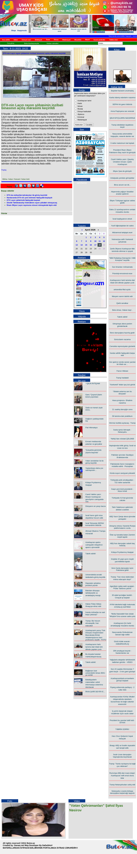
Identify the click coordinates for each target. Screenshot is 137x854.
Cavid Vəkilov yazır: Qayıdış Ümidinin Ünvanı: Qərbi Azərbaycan (122, 161)
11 (100, 241)
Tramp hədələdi (122, 378)
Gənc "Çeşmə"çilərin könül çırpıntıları (93, 396)
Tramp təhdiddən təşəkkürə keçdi (122, 126)
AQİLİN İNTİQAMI (92, 383)
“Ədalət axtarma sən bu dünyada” (122, 392)
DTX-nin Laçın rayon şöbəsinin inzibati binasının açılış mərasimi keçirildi (34, 53)
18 (100, 245)
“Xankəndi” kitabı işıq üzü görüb (122, 385)
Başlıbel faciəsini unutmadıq (122, 91)
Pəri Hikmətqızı (91, 428)
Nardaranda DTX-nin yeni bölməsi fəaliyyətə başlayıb (29, 198)
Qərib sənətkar (122, 303)
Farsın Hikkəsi (122, 371)
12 (104, 241)
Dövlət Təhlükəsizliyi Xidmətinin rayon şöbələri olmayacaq (32, 203)
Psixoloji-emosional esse (122, 273)
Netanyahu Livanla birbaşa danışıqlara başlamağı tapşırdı (122, 792)
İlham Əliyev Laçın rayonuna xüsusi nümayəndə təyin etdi (32, 205)
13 (77, 245)
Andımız (96, 27)
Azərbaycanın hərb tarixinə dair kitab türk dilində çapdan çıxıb (94, 646)
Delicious (41, 186)
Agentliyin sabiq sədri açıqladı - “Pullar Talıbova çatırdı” (122, 587)
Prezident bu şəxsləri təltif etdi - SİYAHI (122, 721)
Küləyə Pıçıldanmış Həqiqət (122, 552)
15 (86, 245)
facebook (16, 186)
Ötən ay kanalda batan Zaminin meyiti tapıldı (122, 536)
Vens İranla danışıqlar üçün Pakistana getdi (122, 569)
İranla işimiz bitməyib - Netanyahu (122, 431)
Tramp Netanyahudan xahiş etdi (122, 785)
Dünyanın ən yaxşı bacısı (95, 506)
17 (95, 245)
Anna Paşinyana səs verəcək (122, 111)
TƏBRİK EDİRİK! (122, 729)
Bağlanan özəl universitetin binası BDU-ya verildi (95, 673)
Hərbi (79, 103)
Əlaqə (13, 31)
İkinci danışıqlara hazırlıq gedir (122, 333)
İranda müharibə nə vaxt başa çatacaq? (95, 613)
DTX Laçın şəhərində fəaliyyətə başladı (23, 200)
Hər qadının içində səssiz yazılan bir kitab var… (122, 363)
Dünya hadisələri (84, 111)
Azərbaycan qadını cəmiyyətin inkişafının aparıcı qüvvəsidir (94, 544)
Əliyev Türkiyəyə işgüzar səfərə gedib (122, 202)
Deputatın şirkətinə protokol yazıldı (93, 584)
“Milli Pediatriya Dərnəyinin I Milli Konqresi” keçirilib (122, 259)
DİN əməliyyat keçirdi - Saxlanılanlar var (122, 652)
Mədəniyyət (82, 120)
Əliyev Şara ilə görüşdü (122, 171)
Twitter (20, 186)
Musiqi (80, 109)
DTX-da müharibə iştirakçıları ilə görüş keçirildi (27, 195)
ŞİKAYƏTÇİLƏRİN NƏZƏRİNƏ (122, 118)
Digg (33, 186)
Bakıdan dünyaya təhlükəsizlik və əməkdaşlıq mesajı (93, 593)
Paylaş (3, 170)
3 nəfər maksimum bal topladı (122, 143)
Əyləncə (80, 114)
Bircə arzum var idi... (40, 29)
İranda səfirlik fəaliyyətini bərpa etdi (122, 354)
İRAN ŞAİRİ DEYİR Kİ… (95, 692)
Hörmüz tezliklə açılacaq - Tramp (122, 423)
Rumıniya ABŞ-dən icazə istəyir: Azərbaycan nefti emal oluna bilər (122, 775)
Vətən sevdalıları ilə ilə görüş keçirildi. (94, 462)
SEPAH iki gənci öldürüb (122, 104)
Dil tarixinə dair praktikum (122, 416)
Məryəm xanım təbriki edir (78, 30)
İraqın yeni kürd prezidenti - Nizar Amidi (122, 490)
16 (91, 245)
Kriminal (80, 117)
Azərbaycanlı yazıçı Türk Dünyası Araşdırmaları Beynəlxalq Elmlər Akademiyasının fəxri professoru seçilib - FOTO (95, 635)
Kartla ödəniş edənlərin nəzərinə (122, 97)
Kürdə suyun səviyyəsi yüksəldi (122, 473)
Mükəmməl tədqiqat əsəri (59, 30)
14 (81, 245)
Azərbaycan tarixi (84, 101)
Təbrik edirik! (90, 554)
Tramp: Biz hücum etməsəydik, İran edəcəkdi (92, 623)
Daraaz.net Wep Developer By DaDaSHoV (33, 845)
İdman (80, 106)
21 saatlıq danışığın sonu (122, 409)
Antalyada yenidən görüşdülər (122, 178)
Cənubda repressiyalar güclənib (122, 346)
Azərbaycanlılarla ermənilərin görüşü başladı (122, 679)
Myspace (25, 186)
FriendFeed (37, 186)
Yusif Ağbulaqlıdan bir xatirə (122, 226)
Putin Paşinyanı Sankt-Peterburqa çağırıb (123, 28)
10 (95, 241)
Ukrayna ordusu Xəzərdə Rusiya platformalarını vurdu (122, 527)
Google (29, 186)
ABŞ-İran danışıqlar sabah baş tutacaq (122, 544)
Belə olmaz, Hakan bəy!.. (122, 310)
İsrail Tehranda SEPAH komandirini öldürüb (94, 524)
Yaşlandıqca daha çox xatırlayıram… (94, 469)
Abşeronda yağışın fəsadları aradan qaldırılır (122, 193)
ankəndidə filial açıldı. (122, 289)
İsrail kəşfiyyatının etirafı (122, 219)
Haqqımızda (22, 31)
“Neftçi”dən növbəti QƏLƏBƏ (122, 439)
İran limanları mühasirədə (122, 267)
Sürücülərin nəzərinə (122, 339)
